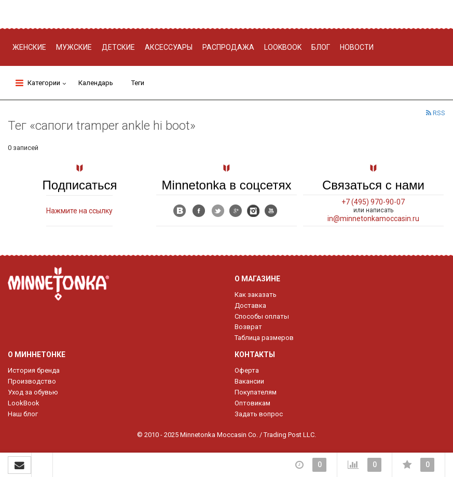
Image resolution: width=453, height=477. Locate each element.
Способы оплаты (262, 316)
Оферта (247, 370)
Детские (118, 47)
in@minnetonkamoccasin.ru (373, 218)
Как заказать (256, 294)
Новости (357, 47)
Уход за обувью (33, 392)
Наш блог (23, 414)
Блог (320, 47)
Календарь (95, 83)
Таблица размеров (264, 338)
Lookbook (282, 47)
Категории (38, 83)
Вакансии (249, 381)
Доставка (250, 305)
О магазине (257, 279)
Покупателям (256, 392)
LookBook (23, 403)
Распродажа (228, 47)
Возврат (248, 327)
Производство (32, 381)
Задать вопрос (259, 414)
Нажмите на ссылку (79, 211)
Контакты (255, 354)
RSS (435, 113)
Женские (29, 47)
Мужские (74, 47)
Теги (137, 83)
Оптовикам (252, 403)
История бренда (34, 370)
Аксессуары (169, 47)
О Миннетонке (36, 354)
